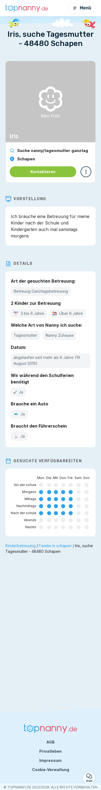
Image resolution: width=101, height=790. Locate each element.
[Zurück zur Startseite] (26, 8)
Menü (82, 8)
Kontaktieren (42, 171)
